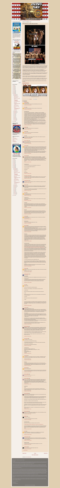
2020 (14, 91)
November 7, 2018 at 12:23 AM (27, 440)
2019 (14, 92)
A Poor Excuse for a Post (17, 101)
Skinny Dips (15, 183)
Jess (24, 135)
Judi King (25, 216)
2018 (14, 93)
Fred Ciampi (25, 155)
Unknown (25, 131)
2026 (14, 85)
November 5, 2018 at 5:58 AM (27, 138)
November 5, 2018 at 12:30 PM (27, 305)
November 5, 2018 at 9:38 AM (27, 231)
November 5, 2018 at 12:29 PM (27, 282)
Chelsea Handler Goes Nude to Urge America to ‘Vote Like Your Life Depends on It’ (33, 424)
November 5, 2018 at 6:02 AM (27, 143)
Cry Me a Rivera (16, 97)
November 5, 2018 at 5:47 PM (27, 353)
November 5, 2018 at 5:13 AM (27, 133)
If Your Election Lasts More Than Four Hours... (17, 108)
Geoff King (25, 145)
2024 (14, 87)
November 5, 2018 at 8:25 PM (27, 365)
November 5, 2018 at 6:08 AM (27, 153)
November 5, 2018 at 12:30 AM (27, 109)
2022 (14, 89)
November (15, 95)
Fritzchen (25, 268)
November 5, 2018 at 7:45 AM (27, 178)
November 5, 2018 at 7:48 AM (27, 190)
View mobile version (35, 454)
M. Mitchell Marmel (26, 180)
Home (35, 453)
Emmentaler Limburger (27, 175)
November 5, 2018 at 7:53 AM (27, 200)
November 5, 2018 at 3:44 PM (27, 345)
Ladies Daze (15, 102)
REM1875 (25, 127)
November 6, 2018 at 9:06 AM (27, 419)
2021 (14, 90)
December (15, 94)
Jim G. (25, 107)
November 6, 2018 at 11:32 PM (27, 434)
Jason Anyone (26, 338)
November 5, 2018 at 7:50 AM (27, 195)
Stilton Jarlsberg (26, 326)
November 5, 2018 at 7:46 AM (27, 182)
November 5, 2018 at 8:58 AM (27, 207)
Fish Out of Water (26, 140)
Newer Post (24, 453)
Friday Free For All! (16, 96)
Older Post (45, 453)
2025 (14, 86)
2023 (14, 88)
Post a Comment (25, 450)
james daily (25, 225)
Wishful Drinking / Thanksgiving (16, 100)
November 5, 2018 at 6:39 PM (27, 359)
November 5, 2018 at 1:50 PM (27, 336)
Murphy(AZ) (25, 367)
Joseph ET (25, 307)
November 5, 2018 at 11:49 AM (27, 271)
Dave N (25, 192)
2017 (14, 121)
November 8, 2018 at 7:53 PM (27, 444)
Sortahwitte (25, 102)
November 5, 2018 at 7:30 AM (27, 173)
